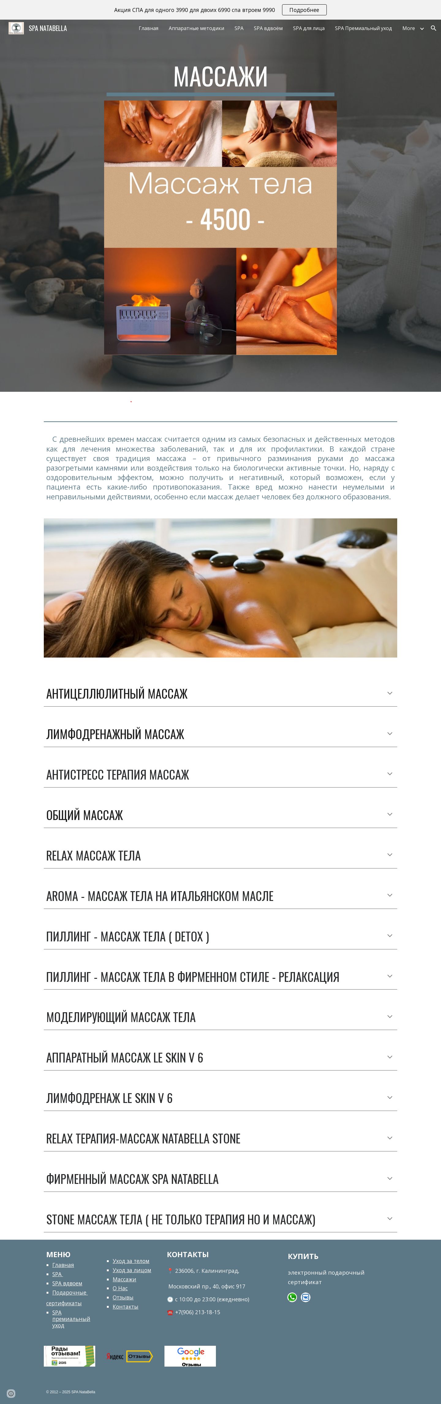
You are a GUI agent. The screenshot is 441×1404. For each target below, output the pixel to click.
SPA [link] (239, 28)
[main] (220, 78)
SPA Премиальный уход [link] (363, 28)
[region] (220, 10)
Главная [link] (148, 28)
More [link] (408, 28)
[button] (433, 28)
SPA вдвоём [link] (268, 28)
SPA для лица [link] (309, 28)
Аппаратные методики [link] (196, 28)
